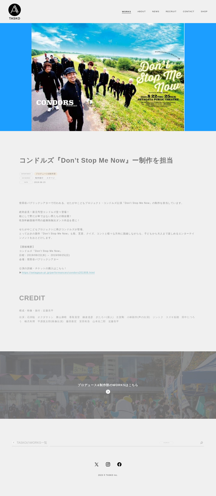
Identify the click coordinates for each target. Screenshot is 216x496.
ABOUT (142, 11)
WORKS (126, 11)
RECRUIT (171, 11)
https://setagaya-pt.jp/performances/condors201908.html (58, 278)
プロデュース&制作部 (46, 179)
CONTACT (188, 11)
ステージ (51, 183)
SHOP (204, 11)
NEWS (155, 11)
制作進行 (39, 183)
